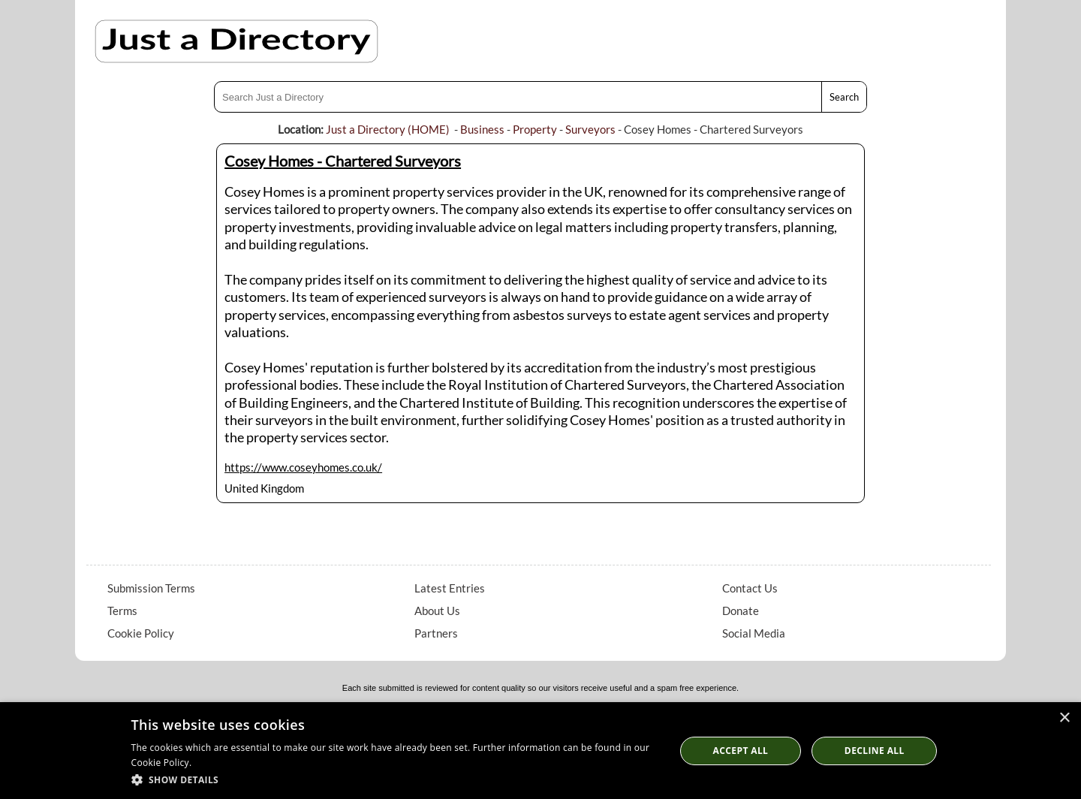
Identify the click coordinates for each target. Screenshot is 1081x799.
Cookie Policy (140, 633)
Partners (436, 633)
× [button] (1064, 718)
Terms (122, 610)
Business (482, 129)
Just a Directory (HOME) (388, 129)
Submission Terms (151, 588)
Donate (740, 610)
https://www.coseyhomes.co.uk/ (303, 467)
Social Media (753, 633)
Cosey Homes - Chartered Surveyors (342, 161)
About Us (437, 610)
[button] (395, 779)
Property (535, 129)
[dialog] (540, 750)
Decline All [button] (875, 750)
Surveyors (590, 129)
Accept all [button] (741, 750)
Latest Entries (449, 588)
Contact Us (750, 588)
